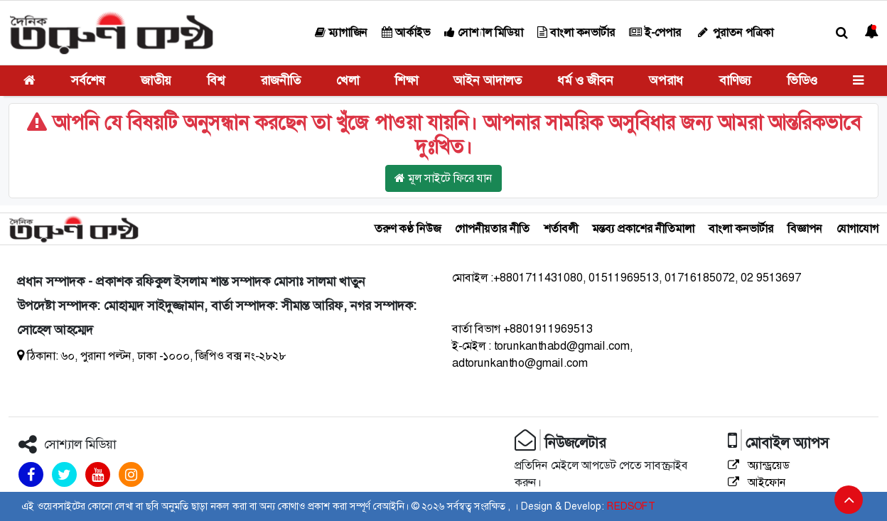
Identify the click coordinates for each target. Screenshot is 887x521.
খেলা (347, 80)
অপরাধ (666, 80)
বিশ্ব (216, 80)
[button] (842, 33)
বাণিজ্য (735, 80)
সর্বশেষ (88, 80)
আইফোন (757, 482)
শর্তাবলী (561, 228)
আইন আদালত (487, 80)
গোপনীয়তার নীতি (492, 228)
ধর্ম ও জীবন (585, 80)
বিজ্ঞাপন (804, 228)
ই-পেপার (655, 32)
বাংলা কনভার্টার (576, 32)
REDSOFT (631, 506)
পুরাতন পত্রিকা (734, 32)
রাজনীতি (281, 80)
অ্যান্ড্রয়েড (759, 465)
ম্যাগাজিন (341, 32)
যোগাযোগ (857, 228)
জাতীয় (156, 80)
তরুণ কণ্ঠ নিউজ (408, 228)
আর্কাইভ (406, 32)
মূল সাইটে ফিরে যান (443, 178)
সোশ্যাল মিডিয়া (483, 32)
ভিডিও (802, 80)
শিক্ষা (406, 80)
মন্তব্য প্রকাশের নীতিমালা (643, 228)
